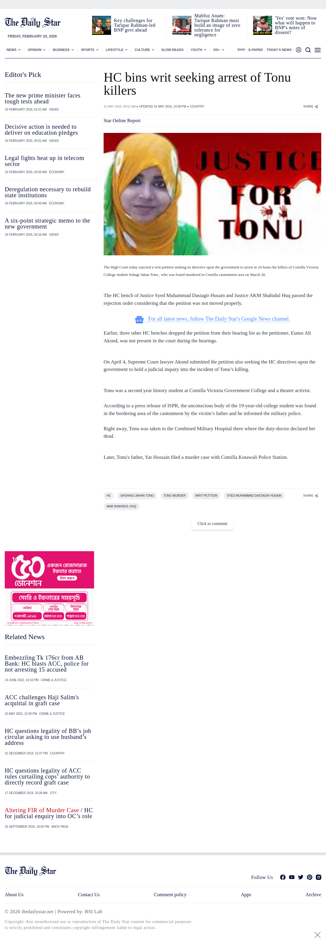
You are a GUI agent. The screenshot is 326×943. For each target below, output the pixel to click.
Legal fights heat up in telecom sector (44, 161)
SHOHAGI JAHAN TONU (137, 495)
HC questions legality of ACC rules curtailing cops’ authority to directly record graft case (47, 776)
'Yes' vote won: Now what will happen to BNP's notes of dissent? (296, 25)
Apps (246, 894)
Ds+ (216, 50)
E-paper (256, 50)
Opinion (34, 50)
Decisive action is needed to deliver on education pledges (41, 129)
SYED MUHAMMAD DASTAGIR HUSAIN (254, 495)
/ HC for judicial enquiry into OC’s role (49, 813)
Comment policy (170, 894)
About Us (14, 894)
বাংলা (241, 50)
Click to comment (212, 523)
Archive (313, 894)
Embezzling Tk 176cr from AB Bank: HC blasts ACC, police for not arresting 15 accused (47, 663)
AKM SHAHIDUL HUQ (121, 506)
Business (61, 50)
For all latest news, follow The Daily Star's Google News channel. (212, 319)
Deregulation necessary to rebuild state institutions (48, 192)
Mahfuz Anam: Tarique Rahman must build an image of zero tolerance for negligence (217, 25)
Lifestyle (114, 50)
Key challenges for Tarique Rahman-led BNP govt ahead (134, 25)
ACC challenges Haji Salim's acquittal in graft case (42, 700)
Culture (142, 50)
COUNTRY (197, 106)
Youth (196, 50)
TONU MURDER (174, 495)
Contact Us (89, 894)
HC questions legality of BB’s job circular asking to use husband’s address (48, 737)
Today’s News (279, 50)
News (11, 50)
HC (109, 495)
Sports (87, 50)
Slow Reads (172, 50)
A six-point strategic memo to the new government (47, 223)
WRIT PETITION (206, 495)
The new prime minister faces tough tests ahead (43, 98)
